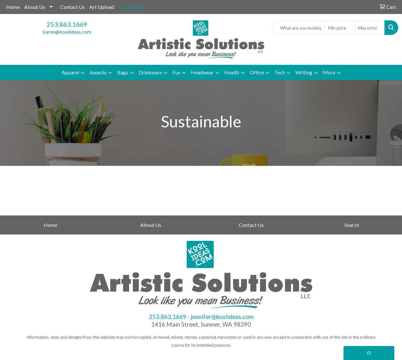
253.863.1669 (67, 24)
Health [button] (231, 72)
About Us (34, 7)
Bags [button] (122, 72)
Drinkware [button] (150, 72)
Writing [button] (303, 72)
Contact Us (72, 7)
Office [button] (257, 72)
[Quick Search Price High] (370, 27)
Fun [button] (176, 72)
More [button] (329, 72)
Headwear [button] (202, 72)
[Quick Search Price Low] (340, 27)
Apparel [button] (70, 72)
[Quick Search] (298, 27)
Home (13, 7)
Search (351, 225)
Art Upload (101, 7)
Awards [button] (98, 72)
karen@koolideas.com (67, 32)
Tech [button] (279, 72)
